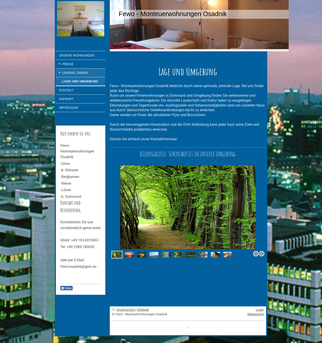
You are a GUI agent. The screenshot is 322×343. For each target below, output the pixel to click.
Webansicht (255, 314)
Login (260, 309)
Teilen (66, 288)
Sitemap (143, 309)
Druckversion (124, 309)
